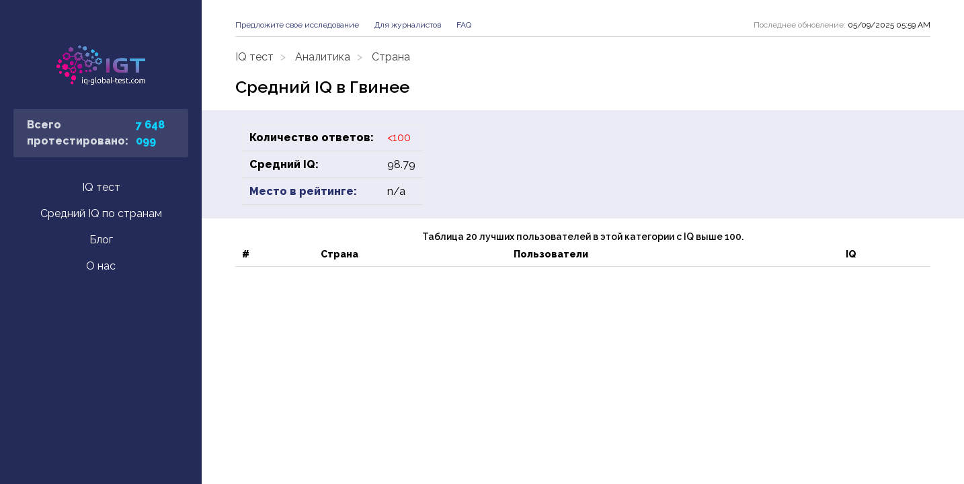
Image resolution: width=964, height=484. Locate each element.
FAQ (463, 25)
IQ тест (101, 187)
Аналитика (322, 56)
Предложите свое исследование (297, 25)
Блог (101, 239)
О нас (101, 265)
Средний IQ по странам (101, 213)
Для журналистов (407, 25)
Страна (391, 56)
